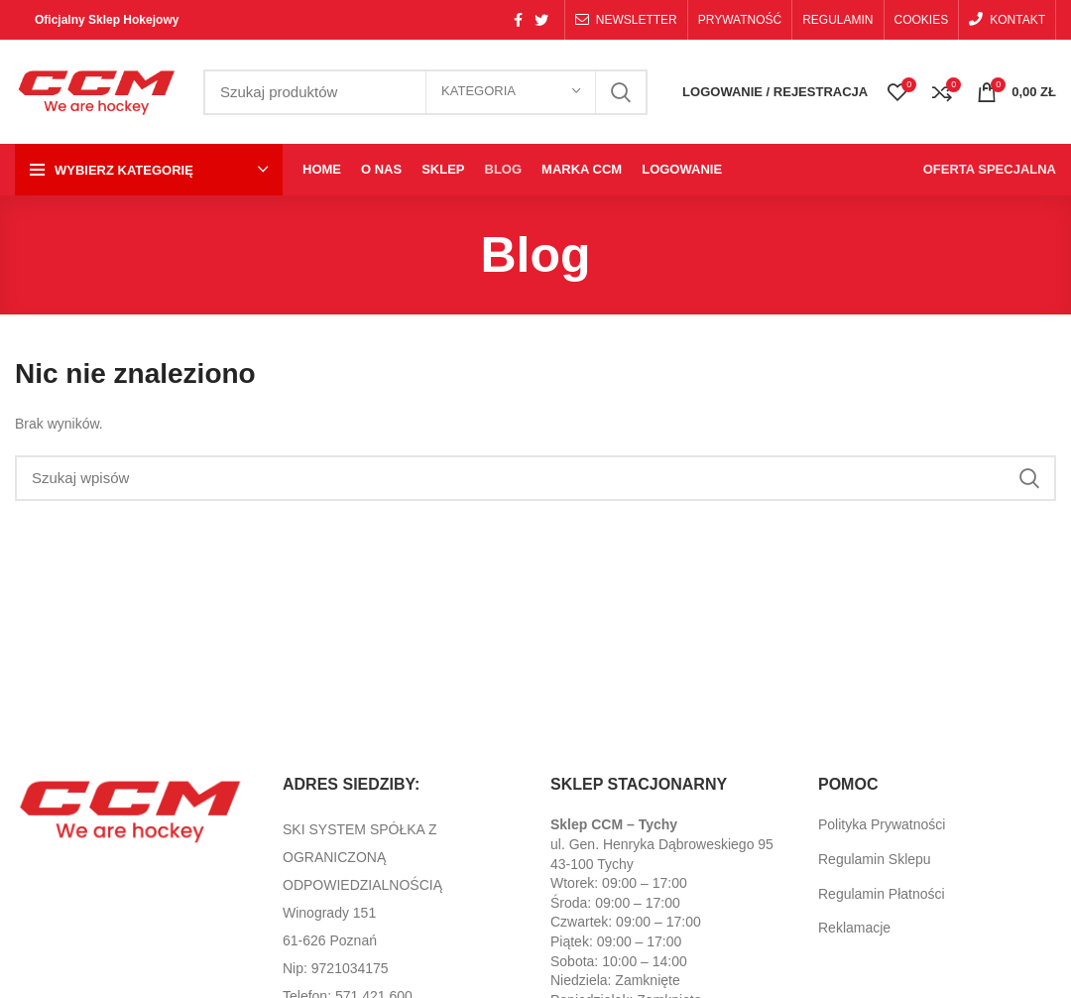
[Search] (535, 478)
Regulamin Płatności (881, 894)
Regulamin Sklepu (874, 859)
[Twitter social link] (541, 20)
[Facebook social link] (518, 20)
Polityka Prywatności (881, 824)
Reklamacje (854, 928)
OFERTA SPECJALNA (989, 169)
